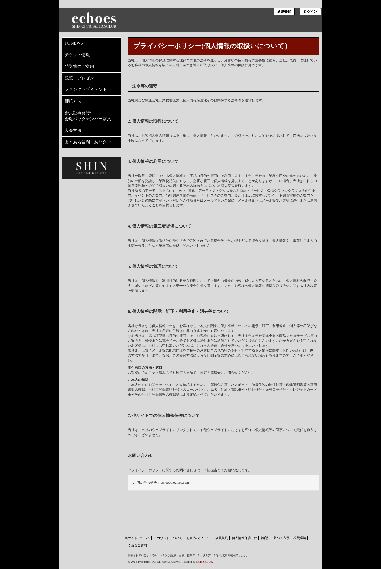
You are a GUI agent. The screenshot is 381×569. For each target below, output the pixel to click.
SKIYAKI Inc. (204, 562)
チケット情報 (77, 54)
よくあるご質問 (136, 545)
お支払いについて (199, 538)
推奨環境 (299, 538)
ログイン (310, 12)
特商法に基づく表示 (275, 538)
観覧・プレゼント (81, 78)
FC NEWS (74, 43)
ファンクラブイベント (86, 89)
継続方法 (73, 101)
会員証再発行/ (92, 116)
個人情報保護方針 (244, 538)
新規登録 (284, 12)
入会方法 (73, 130)
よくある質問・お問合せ (88, 142)
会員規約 (221, 538)
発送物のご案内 (79, 66)
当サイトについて (137, 538)
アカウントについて (168, 538)
